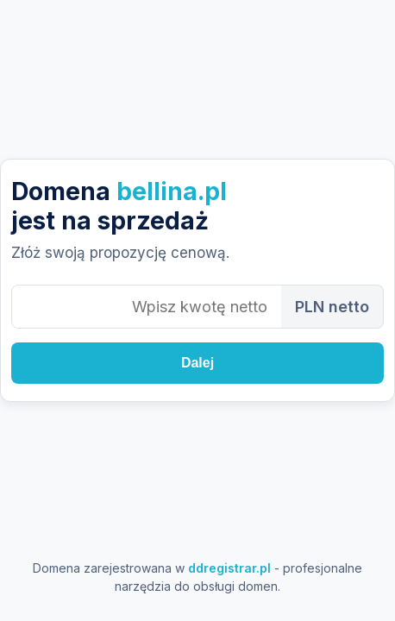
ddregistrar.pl (229, 568)
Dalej (197, 362)
